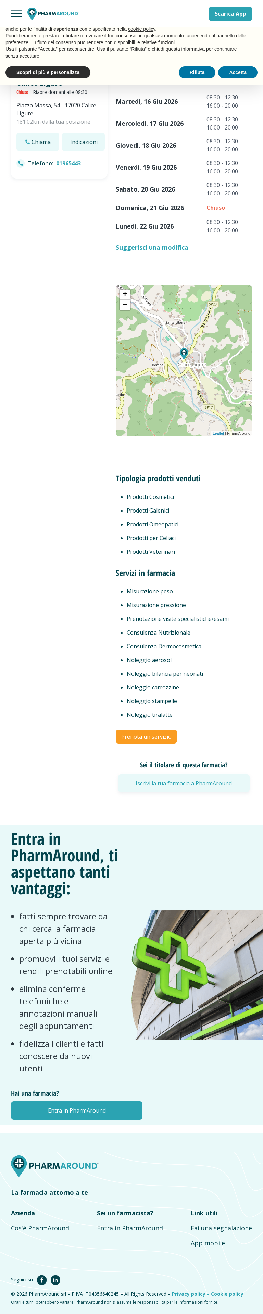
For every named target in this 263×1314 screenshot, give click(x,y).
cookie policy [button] (141, 29)
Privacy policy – (191, 1294)
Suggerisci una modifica (152, 247)
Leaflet (218, 433)
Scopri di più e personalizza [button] (47, 72)
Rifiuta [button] (197, 72)
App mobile (208, 1243)
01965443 (68, 163)
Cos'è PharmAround (40, 1228)
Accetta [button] (238, 72)
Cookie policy (227, 1294)
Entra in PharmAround (130, 1228)
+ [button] (125, 295)
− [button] (125, 305)
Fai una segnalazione (221, 1228)
